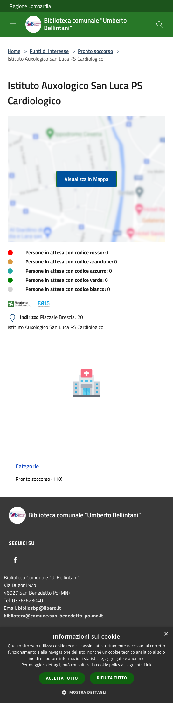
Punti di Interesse (49, 51)
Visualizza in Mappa (86, 179)
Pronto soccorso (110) (39, 479)
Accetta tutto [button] (62, 678)
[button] (86, 692)
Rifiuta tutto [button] (112, 677)
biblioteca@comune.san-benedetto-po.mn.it (53, 615)
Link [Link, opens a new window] (147, 665)
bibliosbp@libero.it (39, 608)
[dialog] (86, 665)
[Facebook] (15, 559)
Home (14, 51)
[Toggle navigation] (13, 24)
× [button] (165, 634)
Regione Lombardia (30, 6)
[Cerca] (159, 24)
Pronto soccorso (95, 51)
